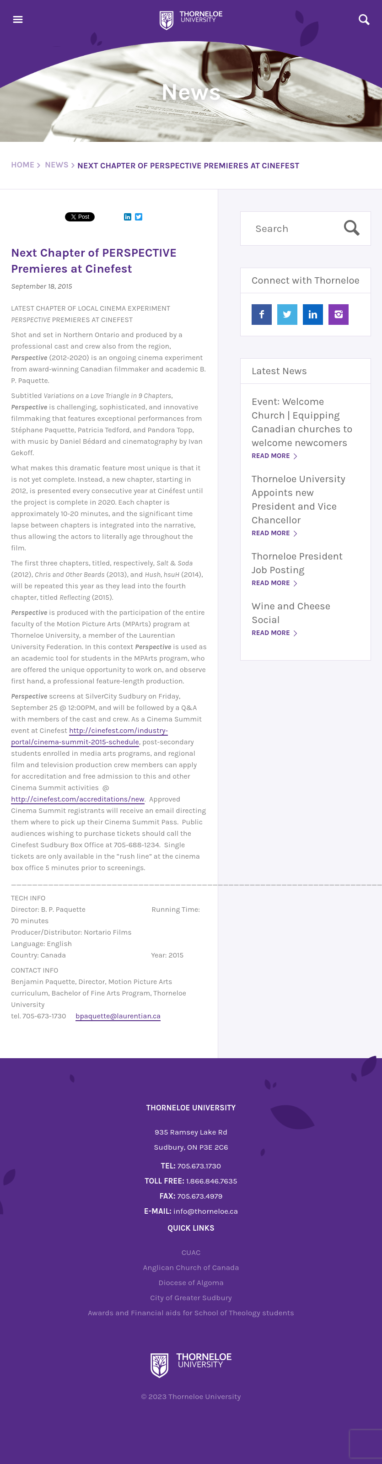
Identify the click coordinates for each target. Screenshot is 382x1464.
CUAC (191, 1252)
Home (22, 165)
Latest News (279, 371)
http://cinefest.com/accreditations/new (78, 799)
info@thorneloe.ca (205, 1211)
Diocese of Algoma (191, 1282)
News (57, 165)
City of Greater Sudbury (191, 1297)
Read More (275, 456)
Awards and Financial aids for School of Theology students (191, 1312)
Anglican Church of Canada (191, 1267)
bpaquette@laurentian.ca (118, 1016)
